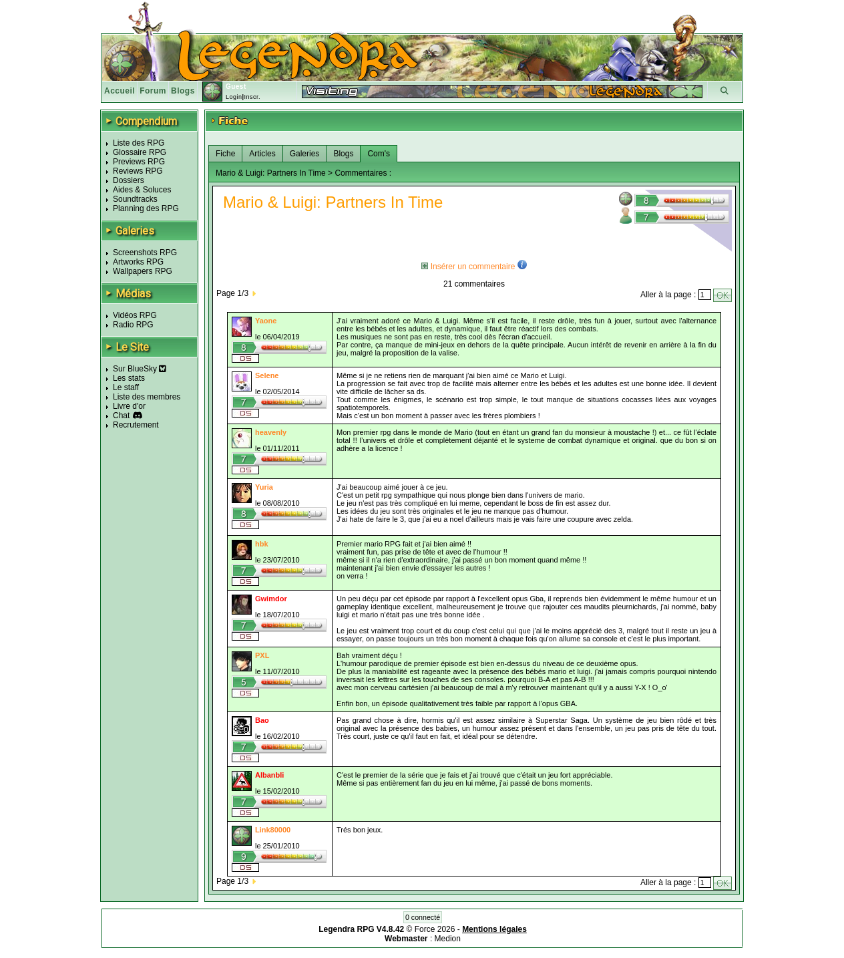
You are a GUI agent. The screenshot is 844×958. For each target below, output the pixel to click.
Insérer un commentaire (468, 266)
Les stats (129, 378)
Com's (378, 153)
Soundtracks (135, 199)
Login (234, 97)
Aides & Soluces (142, 189)
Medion (448, 938)
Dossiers (128, 180)
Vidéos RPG (135, 315)
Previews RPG (139, 161)
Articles (262, 153)
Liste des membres (146, 397)
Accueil (119, 91)
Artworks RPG (138, 262)
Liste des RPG (138, 143)
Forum (153, 91)
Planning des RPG (146, 208)
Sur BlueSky (139, 368)
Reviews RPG (138, 171)
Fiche (225, 153)
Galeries (305, 153)
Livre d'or (129, 406)
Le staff (126, 387)
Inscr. (252, 97)
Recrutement (136, 425)
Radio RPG (133, 324)
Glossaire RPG (139, 152)
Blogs (183, 91)
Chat (121, 415)
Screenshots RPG (145, 252)
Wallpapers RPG (142, 271)
